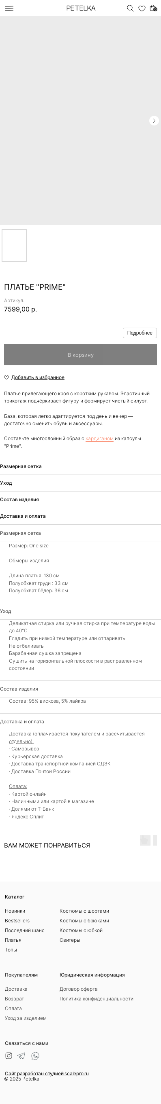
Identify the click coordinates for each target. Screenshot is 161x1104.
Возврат (14, 999)
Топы (11, 950)
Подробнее (139, 333)
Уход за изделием (26, 1018)
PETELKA (81, 8)
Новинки (15, 911)
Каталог (15, 897)
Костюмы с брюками (84, 921)
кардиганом (100, 438)
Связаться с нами (26, 1043)
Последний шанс (25, 930)
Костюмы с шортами (84, 911)
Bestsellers (17, 921)
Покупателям (21, 975)
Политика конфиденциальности (96, 999)
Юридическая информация (92, 975)
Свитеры (70, 940)
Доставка (16, 989)
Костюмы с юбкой (81, 930)
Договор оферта (79, 989)
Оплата (13, 1008)
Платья (13, 940)
